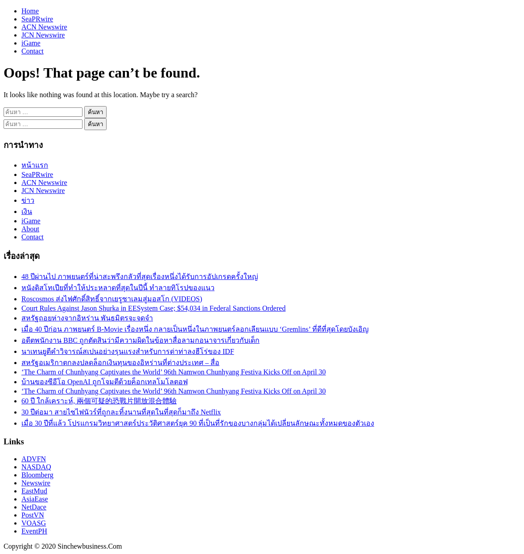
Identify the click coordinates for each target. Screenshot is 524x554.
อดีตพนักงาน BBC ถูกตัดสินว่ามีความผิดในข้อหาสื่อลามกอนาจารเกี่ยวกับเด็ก (140, 340)
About (30, 229)
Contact (32, 51)
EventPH (34, 531)
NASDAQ (36, 467)
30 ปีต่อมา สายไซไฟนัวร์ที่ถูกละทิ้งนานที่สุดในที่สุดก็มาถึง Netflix (121, 412)
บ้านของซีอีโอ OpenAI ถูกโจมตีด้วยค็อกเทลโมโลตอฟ (104, 382)
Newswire (35, 483)
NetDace (33, 507)
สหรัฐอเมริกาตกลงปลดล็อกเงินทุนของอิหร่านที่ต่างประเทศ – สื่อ (120, 362)
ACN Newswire (44, 27)
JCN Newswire (43, 35)
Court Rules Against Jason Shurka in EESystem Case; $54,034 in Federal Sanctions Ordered (153, 308)
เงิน (26, 211)
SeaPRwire (37, 19)
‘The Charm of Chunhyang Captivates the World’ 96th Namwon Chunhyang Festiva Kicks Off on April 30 (173, 372)
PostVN (32, 515)
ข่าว (27, 200)
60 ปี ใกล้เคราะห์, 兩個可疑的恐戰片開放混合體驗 (99, 401)
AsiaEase (34, 499)
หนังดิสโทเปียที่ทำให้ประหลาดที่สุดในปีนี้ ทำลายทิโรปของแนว (118, 287)
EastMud (34, 491)
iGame (31, 43)
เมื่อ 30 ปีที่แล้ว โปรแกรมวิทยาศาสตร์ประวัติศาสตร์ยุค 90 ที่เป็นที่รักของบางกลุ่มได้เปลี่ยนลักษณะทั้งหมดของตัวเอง (197, 423)
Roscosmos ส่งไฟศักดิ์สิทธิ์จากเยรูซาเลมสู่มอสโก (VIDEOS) (111, 299)
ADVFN (33, 459)
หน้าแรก (34, 165)
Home (30, 11)
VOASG (33, 523)
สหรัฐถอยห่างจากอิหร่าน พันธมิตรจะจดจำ (87, 318)
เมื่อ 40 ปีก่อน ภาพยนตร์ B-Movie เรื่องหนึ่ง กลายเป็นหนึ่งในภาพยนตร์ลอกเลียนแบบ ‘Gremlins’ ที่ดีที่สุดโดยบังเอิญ (195, 329)
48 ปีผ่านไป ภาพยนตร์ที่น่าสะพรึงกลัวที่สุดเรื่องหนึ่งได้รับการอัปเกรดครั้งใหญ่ (139, 276)
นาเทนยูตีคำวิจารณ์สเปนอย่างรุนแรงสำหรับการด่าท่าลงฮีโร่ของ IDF (127, 351)
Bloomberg (37, 475)
